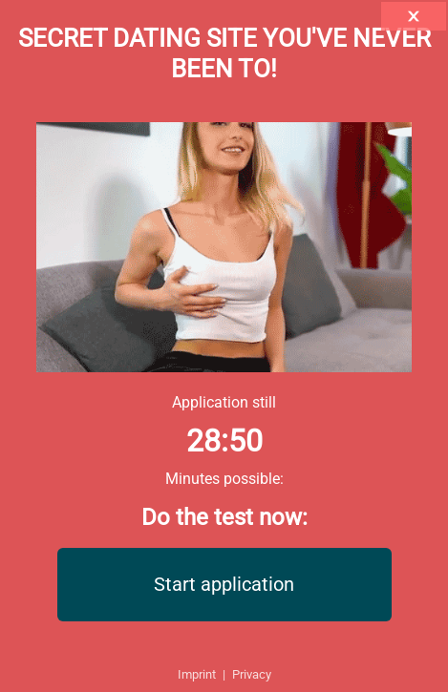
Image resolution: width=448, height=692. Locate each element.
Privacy (251, 674)
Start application (224, 584)
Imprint (197, 674)
